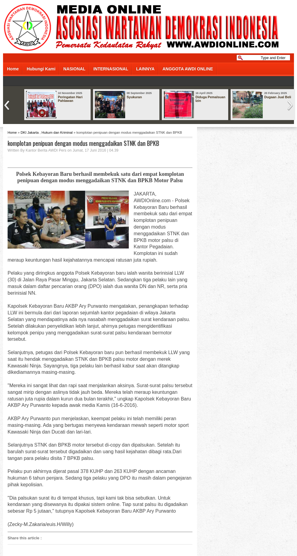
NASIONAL (74, 68)
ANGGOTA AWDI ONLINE (187, 68)
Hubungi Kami (41, 68)
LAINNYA (145, 68)
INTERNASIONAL (110, 68)
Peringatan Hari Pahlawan (70, 98)
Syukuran (134, 97)
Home (13, 68)
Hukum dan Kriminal (57, 132)
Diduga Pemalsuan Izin (210, 98)
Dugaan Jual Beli (277, 97)
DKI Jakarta (30, 132)
